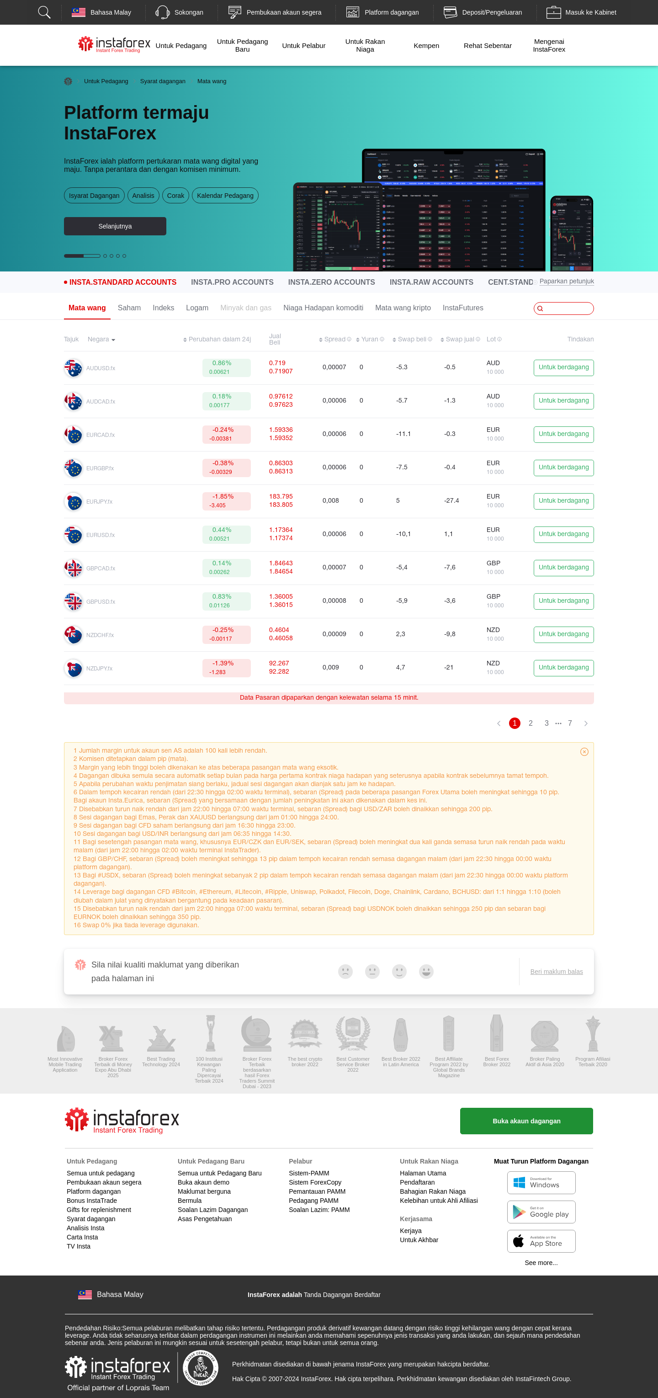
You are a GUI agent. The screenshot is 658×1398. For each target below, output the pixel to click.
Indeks (163, 308)
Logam (197, 308)
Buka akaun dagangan (527, 1121)
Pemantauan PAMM (317, 1191)
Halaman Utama (423, 1173)
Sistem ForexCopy (315, 1182)
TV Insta (78, 1246)
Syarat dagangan (163, 81)
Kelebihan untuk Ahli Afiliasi (439, 1200)
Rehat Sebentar (488, 45)
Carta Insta (82, 1237)
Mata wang (87, 308)
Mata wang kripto (403, 308)
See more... (541, 1262)
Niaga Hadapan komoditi (323, 308)
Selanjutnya (115, 226)
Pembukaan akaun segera (104, 1182)
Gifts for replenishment (99, 1209)
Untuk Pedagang (181, 45)
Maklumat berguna (204, 1191)
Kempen (426, 45)
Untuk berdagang (564, 368)
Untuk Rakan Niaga (365, 45)
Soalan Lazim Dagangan (213, 1209)
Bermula (190, 1200)
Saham (129, 308)
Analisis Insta (85, 1228)
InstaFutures (463, 308)
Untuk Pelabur (303, 45)
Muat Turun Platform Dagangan (541, 1161)
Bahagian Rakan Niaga (433, 1191)
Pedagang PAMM (314, 1200)
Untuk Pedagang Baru (242, 45)
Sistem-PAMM (309, 1173)
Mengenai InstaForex (549, 45)
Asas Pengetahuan (205, 1219)
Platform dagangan (94, 1191)
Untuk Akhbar (419, 1240)
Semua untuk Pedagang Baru (220, 1173)
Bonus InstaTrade (92, 1200)
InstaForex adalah (275, 1294)
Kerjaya (410, 1230)
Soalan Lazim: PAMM (319, 1209)
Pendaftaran (417, 1182)
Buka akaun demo (203, 1182)
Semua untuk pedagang (101, 1173)
